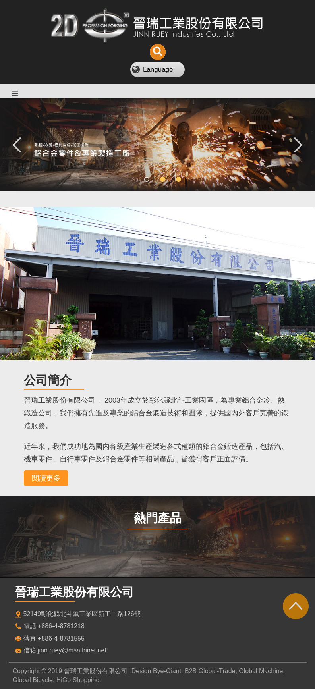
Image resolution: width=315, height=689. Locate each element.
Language (158, 69)
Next (298, 144)
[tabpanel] (157, 144)
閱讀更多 (46, 478)
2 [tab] (158, 179)
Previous (16, 144)
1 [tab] (142, 179)
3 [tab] (174, 179)
